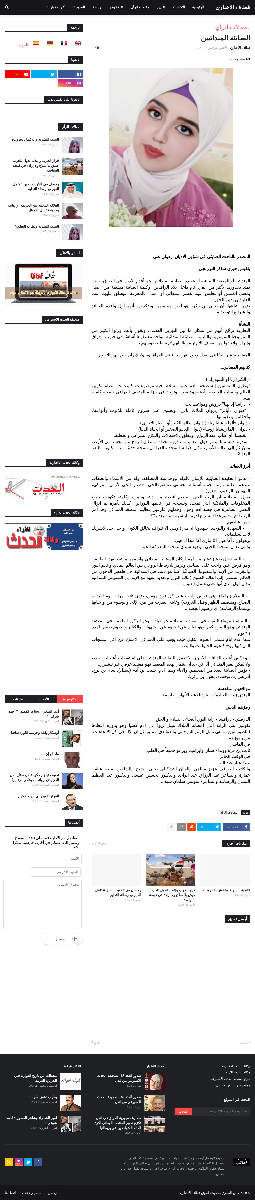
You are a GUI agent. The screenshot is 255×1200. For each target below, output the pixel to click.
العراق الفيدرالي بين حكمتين (38, 796)
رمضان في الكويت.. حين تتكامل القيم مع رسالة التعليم (118, 893)
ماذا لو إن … (50, 754)
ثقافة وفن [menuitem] (116, 7)
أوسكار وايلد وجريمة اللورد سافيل (34, 733)
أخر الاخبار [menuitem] (57, 7)
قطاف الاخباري (232, 7)
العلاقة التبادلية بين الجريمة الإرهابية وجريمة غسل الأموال (33, 208)
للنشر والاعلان (31, 1193)
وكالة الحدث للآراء (238, 1072)
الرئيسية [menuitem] (198, 7)
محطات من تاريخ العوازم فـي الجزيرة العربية (35, 1078)
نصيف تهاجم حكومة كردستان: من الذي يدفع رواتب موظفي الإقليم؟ (34, 777)
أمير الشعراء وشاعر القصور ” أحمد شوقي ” (33, 714)
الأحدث (44, 699)
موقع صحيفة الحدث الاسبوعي (230, 1079)
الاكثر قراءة (69, 699)
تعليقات (18, 699)
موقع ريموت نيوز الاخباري (233, 1085)
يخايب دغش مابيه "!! (41, 1097)
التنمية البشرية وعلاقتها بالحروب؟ (226, 890)
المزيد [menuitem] (80, 7)
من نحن (53, 1193)
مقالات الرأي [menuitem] (139, 7)
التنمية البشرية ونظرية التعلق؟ (37, 226)
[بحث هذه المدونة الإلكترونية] (220, 1111)
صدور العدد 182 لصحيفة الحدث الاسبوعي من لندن (119, 1099)
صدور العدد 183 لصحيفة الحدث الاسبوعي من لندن (119, 1078)
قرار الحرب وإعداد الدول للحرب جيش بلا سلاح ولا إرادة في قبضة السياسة (172, 895)
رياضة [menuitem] (96, 7)
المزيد (23, 45)
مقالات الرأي (231, 27)
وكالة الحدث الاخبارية (236, 1066)
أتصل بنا (10, 1193)
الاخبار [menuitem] (180, 7)
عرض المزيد (100, 843)
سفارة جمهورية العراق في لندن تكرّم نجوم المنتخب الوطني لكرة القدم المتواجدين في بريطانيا (117, 1123)
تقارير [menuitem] (161, 7)
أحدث (244, 1043)
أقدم (97, 1043)
